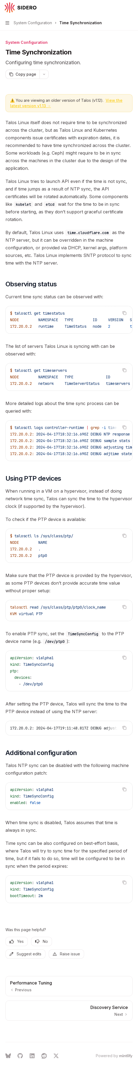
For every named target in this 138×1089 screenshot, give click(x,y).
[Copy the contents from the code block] (124, 313)
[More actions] (131, 7)
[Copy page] (22, 74)
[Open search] (120, 7)
